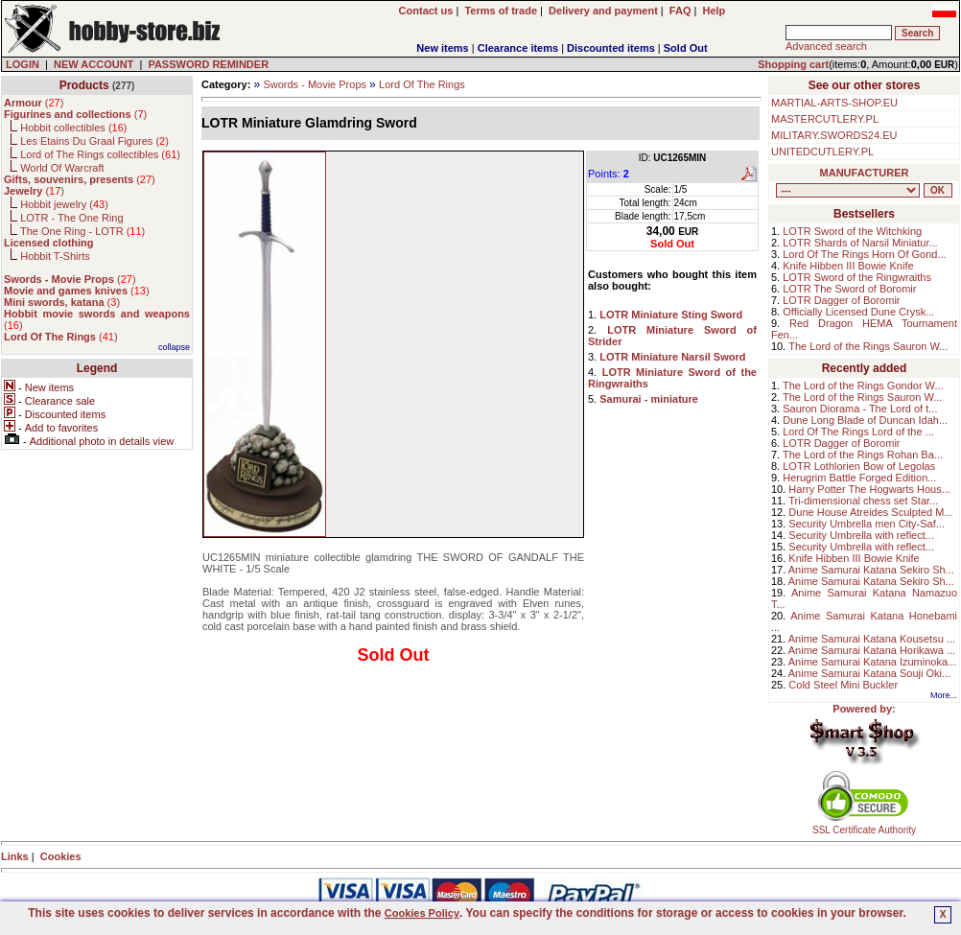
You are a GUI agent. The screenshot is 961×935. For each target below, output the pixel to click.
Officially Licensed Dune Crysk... (858, 311)
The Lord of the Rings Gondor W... (863, 385)
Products (84, 85)
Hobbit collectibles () (73, 127)
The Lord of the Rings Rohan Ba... (863, 454)
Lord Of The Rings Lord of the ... (858, 431)
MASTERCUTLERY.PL (825, 119)
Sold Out (686, 48)
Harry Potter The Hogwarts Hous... (869, 489)
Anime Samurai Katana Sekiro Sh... (871, 569)
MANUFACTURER (864, 172)
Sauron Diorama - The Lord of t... (860, 408)
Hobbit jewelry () (64, 204)
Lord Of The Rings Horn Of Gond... (864, 254)
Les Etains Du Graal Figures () (94, 141)
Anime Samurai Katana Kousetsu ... (871, 638)
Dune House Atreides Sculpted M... (870, 512)
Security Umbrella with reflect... (861, 535)
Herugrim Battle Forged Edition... (859, 477)
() (33, 102)
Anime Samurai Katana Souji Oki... (869, 673)
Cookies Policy (422, 913)
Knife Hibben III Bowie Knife (848, 265)
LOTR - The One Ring (71, 217)
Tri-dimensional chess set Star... (863, 500)
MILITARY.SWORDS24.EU (834, 135)
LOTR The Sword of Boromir (849, 288)
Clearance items (518, 48)
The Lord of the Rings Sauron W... (868, 346)
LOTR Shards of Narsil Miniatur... (860, 242)
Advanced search (826, 46)
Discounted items (611, 48)
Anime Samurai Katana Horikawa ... (871, 650)
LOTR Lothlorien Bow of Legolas (859, 466)
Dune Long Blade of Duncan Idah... (865, 420)
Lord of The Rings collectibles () (100, 154)
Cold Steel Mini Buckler (843, 684)
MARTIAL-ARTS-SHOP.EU (834, 102)
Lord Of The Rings (422, 84)
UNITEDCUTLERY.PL (822, 151)
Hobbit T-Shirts (55, 256)
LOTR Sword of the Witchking (852, 231)
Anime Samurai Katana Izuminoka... (872, 661)
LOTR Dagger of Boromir (841, 300)
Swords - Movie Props (314, 84)
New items (442, 48)
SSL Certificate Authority (864, 825)
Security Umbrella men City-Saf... (866, 523)
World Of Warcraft (62, 168)
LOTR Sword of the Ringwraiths (857, 277)
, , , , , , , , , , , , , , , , (848, 190)
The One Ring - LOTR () (82, 231)
